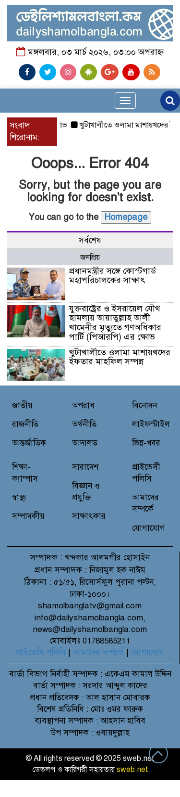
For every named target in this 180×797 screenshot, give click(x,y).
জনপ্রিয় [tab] (90, 257)
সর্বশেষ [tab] (90, 240)
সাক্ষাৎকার (89, 516)
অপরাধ (83, 405)
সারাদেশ (85, 467)
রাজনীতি (25, 424)
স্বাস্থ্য (19, 497)
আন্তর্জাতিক (29, 443)
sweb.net (132, 769)
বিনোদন (144, 405)
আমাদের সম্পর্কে (98, 652)
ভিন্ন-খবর (146, 443)
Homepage (126, 217)
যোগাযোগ (148, 528)
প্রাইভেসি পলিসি (41, 652)
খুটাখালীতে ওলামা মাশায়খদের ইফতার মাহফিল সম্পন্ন (119, 357)
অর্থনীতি (84, 424)
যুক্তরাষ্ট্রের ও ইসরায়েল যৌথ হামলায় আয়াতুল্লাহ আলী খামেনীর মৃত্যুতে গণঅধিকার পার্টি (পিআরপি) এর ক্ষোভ (115, 322)
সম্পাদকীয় (28, 516)
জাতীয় (22, 405)
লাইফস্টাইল (151, 424)
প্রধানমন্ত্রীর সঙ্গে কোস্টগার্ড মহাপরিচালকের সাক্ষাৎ (112, 276)
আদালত (84, 443)
